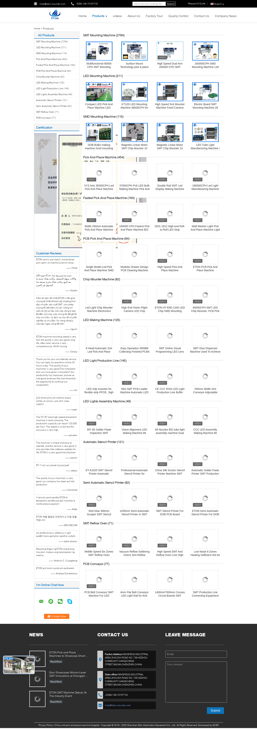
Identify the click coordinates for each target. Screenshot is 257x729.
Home (82, 16)
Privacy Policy (46, 725)
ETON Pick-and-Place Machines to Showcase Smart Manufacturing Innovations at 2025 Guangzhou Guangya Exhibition (67, 654)
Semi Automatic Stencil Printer (51, 106)
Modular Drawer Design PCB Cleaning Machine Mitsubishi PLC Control (134, 270)
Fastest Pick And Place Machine (52, 65)
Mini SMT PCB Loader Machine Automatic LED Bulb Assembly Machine (134, 392)
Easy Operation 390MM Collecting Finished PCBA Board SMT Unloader (134, 352)
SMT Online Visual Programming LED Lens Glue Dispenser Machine (169, 352)
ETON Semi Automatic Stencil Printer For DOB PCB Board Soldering (205, 514)
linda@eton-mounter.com (52, 3)
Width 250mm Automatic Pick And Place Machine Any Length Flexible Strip (99, 230)
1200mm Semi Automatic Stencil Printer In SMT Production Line (134, 514)
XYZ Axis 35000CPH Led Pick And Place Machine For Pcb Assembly (99, 189)
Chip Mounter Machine (48, 76)
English (219, 3)
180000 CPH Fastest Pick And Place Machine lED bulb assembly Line (134, 230)
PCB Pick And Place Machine (51, 70)
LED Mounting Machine (48, 47)
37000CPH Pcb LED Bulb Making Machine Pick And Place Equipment (134, 189)
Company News (226, 16)
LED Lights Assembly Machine (51, 94)
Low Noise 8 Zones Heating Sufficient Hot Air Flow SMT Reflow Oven (205, 555)
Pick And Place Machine (48, 59)
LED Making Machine (47, 82)
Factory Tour (154, 16)
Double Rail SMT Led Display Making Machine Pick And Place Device (170, 189)
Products (98, 16)
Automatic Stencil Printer (48, 100)
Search (171, 3)
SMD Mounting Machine (48, 53)
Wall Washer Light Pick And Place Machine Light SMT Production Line (205, 230)
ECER (216, 725)
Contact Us (201, 16)
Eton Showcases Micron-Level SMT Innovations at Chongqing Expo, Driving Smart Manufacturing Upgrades (68, 674)
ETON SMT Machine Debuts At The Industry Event (68, 694)
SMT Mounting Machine (48, 41)
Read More (56, 661)
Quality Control (178, 16)
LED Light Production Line (49, 88)
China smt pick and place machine (73, 725)
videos (117, 16)
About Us (134, 16)
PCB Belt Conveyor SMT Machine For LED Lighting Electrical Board (99, 596)
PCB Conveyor (43, 117)
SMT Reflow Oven (45, 111)
